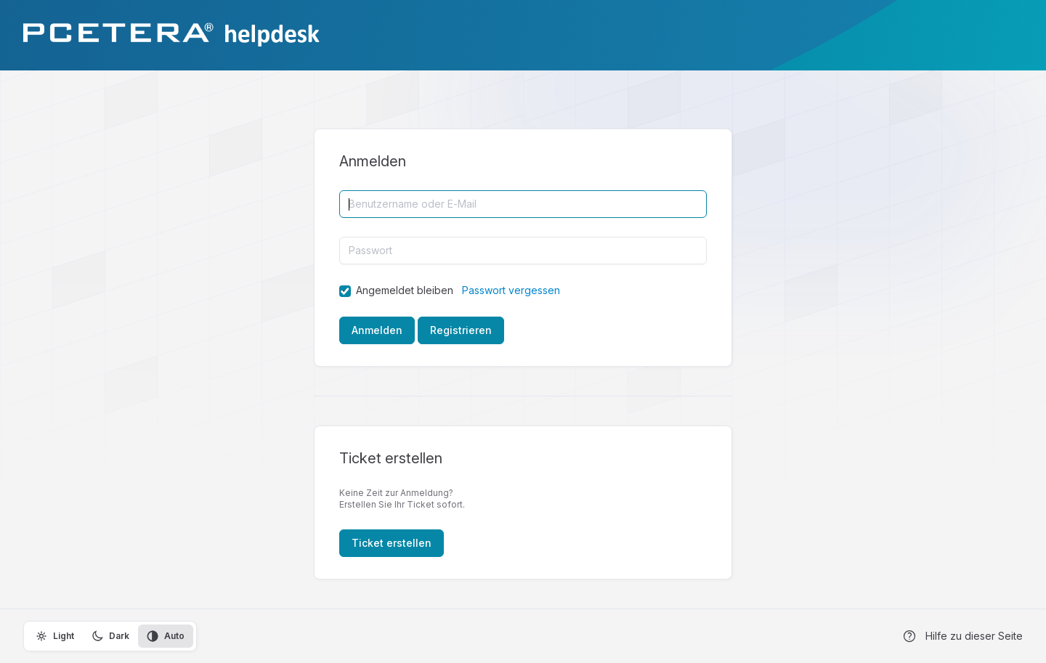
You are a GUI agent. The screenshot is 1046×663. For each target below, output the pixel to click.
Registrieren (461, 330)
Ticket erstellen (391, 543)
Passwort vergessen (511, 290)
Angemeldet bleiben (404, 290)
